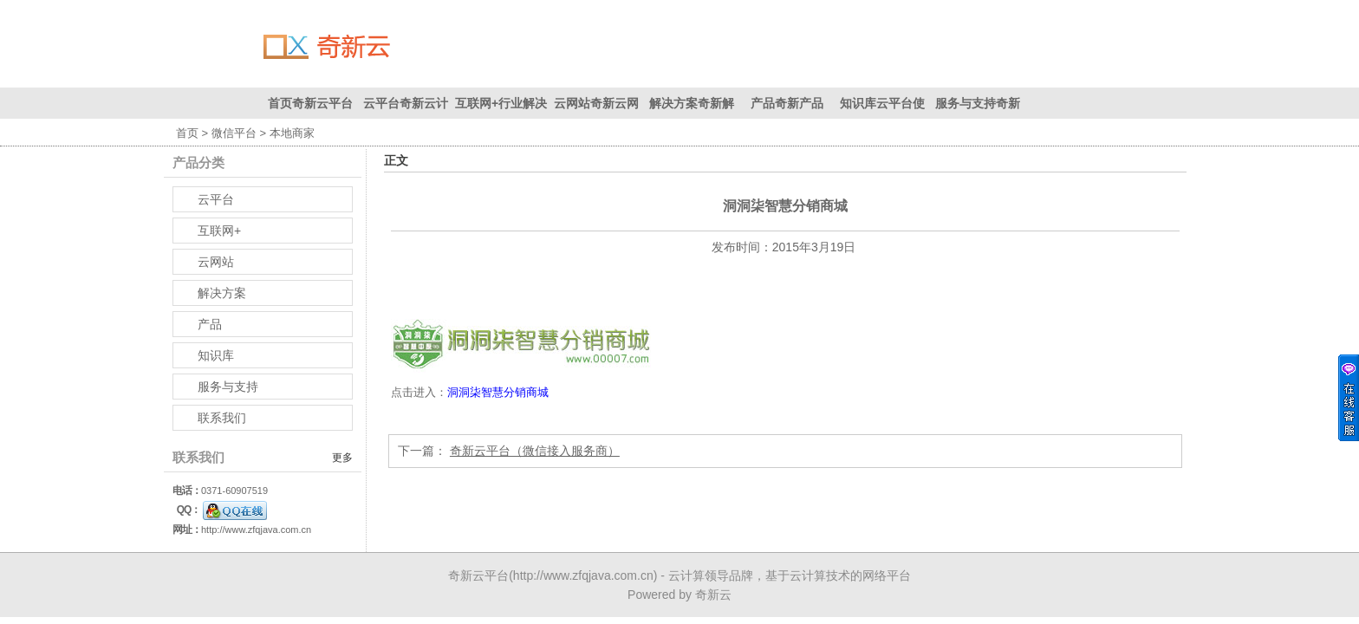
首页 (187, 133)
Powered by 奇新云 (679, 594)
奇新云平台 (478, 575)
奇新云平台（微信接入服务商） (535, 450)
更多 (342, 458)
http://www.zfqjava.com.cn (256, 529)
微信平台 (234, 133)
